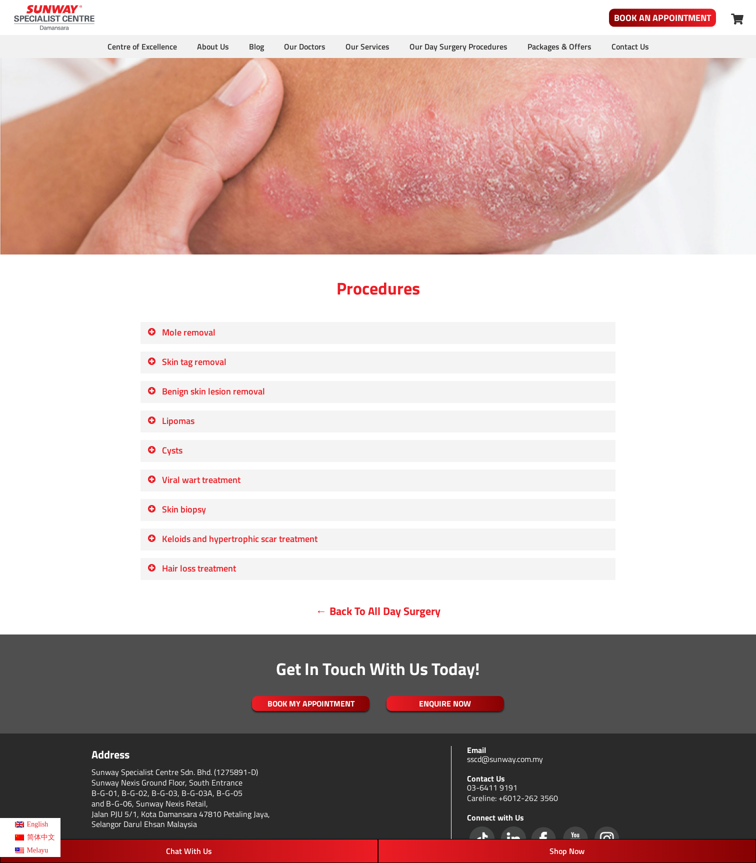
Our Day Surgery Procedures (459, 46)
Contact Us (630, 46)
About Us (213, 46)
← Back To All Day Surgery (378, 611)
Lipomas (170, 421)
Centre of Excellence (142, 46)
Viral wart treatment (193, 479)
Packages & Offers (560, 46)
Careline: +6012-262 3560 (512, 798)
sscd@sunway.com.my (505, 759)
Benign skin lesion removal (206, 391)
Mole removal (181, 332)
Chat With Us (189, 851)
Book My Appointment (311, 704)
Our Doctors (305, 46)
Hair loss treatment (191, 568)
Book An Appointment (662, 17)
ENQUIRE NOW (445, 704)
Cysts (164, 450)
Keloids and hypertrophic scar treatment (232, 539)
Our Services (368, 46)
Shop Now (567, 851)
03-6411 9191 (492, 788)
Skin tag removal (186, 361)
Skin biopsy (176, 509)
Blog (256, 46)
